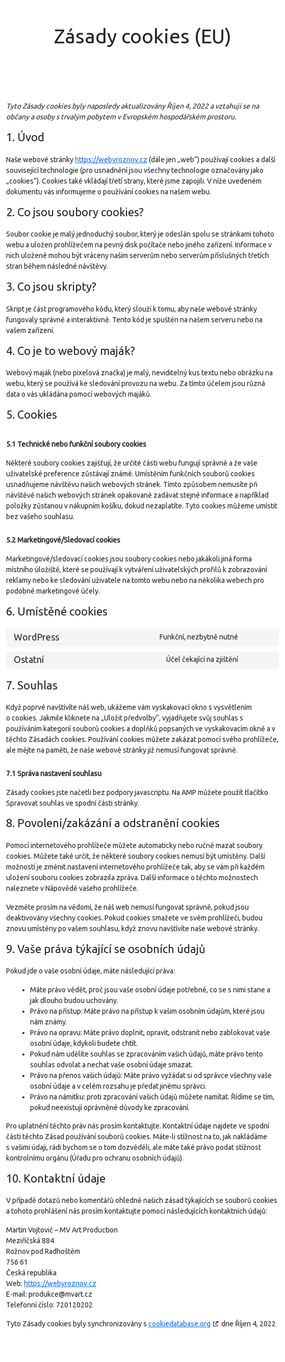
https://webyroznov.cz (111, 160)
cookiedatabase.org (179, 1324)
